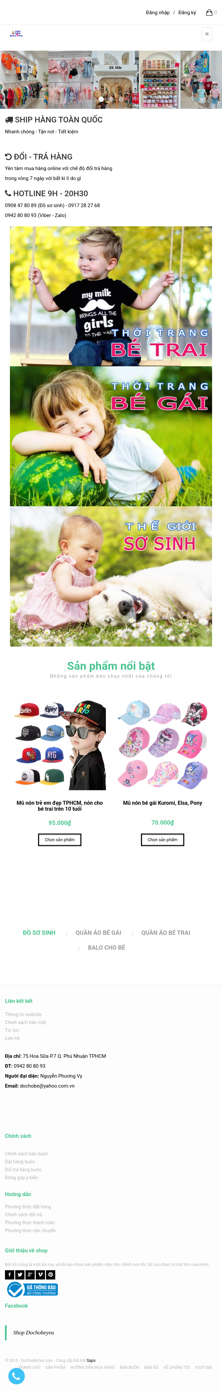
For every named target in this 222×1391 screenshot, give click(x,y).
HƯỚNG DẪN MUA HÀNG (92, 1367)
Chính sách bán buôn (26, 1153)
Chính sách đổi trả (23, 1214)
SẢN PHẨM (55, 1367)
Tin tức (12, 1030)
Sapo (91, 1360)
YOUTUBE (203, 1367)
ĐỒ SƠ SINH (39, 934)
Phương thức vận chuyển (30, 1230)
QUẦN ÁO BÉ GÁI (98, 934)
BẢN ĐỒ (151, 1367)
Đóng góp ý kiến (21, 1177)
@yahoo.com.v (55, 1086)
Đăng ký (187, 13)
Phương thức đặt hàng (28, 1206)
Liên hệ (12, 1038)
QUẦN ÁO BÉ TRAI (165, 934)
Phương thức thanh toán (30, 1222)
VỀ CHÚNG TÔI (176, 1367)
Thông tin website (23, 1014)
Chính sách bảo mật (25, 1022)
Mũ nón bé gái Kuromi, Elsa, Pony (162, 804)
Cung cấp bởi (67, 1360)
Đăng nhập (158, 13)
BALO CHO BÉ (106, 948)
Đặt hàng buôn (20, 1161)
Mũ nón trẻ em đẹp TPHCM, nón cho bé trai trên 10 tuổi (60, 807)
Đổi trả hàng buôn (23, 1169)
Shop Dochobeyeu (33, 1332)
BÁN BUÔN (129, 1367)
